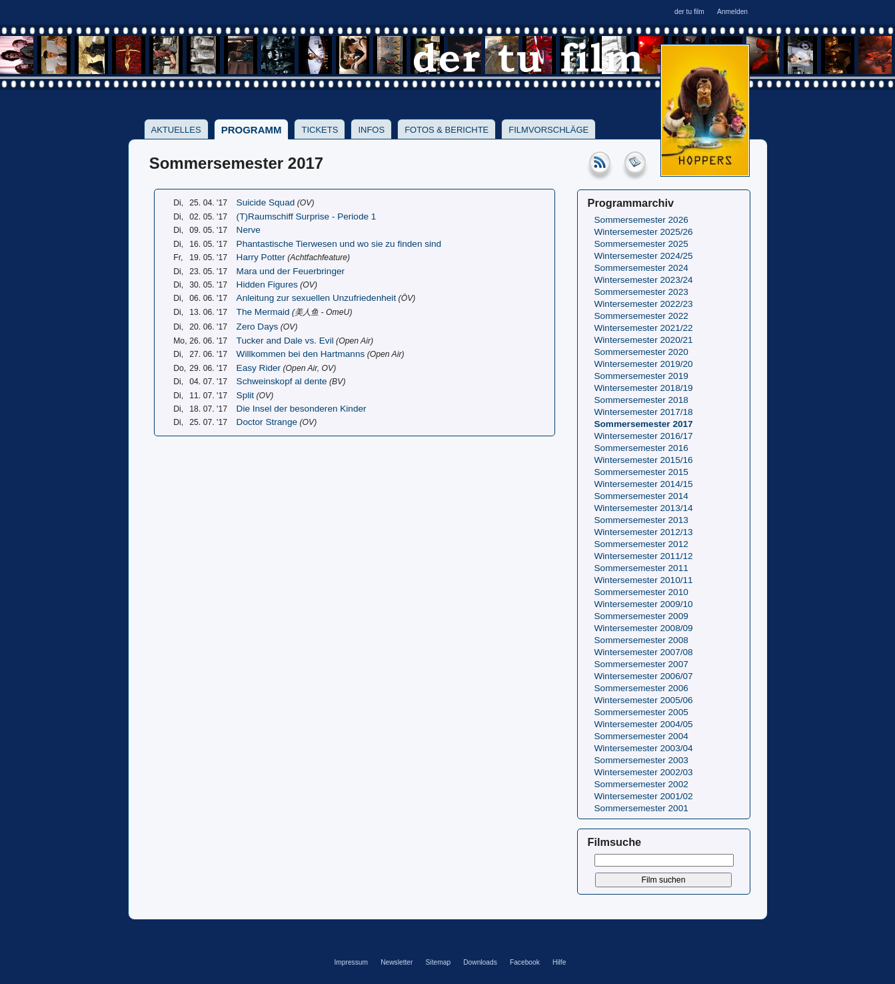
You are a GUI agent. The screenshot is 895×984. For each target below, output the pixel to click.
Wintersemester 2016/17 (643, 436)
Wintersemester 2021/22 (643, 328)
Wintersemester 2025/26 (643, 232)
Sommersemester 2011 (641, 568)
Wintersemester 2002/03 (643, 772)
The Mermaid (263, 312)
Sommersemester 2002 (641, 784)
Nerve (249, 230)
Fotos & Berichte (446, 130)
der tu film (689, 11)
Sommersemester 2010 (641, 592)
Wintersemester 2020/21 (643, 340)
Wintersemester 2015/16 (643, 460)
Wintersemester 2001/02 (643, 796)
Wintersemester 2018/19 (643, 388)
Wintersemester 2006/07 (643, 676)
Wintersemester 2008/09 (643, 628)
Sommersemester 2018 (641, 400)
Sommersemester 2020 (641, 352)
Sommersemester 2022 (641, 316)
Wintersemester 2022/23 (643, 304)
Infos (371, 130)
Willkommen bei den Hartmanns (301, 354)
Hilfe (559, 962)
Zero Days (258, 327)
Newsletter (397, 962)
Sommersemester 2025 (641, 244)
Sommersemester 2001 (641, 808)
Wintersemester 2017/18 (643, 412)
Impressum (351, 962)
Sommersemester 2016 (641, 448)
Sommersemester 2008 (641, 640)
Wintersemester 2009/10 (643, 604)
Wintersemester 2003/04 (643, 748)
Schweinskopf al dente (282, 381)
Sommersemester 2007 (641, 664)
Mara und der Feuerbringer (291, 271)
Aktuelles (176, 130)
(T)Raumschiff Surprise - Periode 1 (307, 216)
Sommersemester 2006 (641, 688)
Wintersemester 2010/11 (643, 580)
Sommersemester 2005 (641, 712)
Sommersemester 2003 (641, 760)
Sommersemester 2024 (641, 268)
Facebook (525, 962)
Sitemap (438, 962)
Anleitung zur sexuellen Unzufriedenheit (317, 298)
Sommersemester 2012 (641, 544)
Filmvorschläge (548, 130)
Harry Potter (261, 257)
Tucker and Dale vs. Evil (285, 341)
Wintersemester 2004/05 (643, 724)
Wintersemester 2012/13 (643, 532)
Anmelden (732, 11)
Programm (251, 129)
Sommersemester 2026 (641, 220)
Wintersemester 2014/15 (643, 484)
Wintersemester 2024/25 (643, 256)
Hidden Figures (267, 285)
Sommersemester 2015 (641, 472)
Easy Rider (259, 368)
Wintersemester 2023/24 (643, 280)
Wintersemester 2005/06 (643, 700)
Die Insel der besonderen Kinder (302, 409)
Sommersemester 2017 (643, 424)
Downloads (480, 962)
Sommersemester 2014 (641, 496)
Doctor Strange (267, 422)
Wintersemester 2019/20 (643, 364)
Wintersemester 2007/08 (643, 652)
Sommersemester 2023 (641, 292)
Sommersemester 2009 (641, 616)
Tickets (319, 130)
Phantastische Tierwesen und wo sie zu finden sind (339, 244)
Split (245, 395)
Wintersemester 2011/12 (643, 556)
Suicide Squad (266, 202)
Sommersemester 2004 (641, 736)
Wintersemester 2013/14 (643, 508)
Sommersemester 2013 (641, 520)
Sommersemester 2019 (641, 376)
